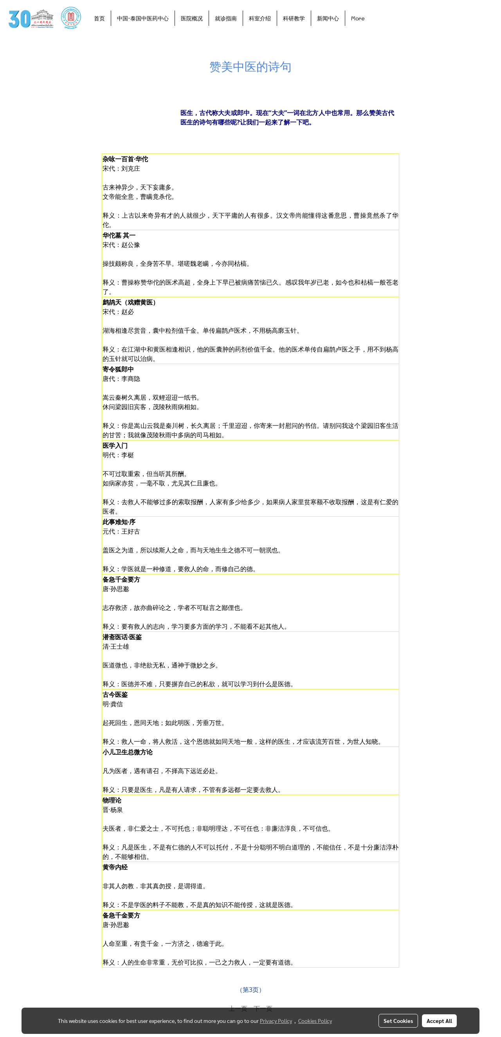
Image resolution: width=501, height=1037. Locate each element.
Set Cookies (398, 1020)
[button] (378, 18)
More (358, 18)
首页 (99, 18)
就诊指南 (226, 18)
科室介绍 (260, 18)
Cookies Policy (315, 1020)
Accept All (439, 1020)
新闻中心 (328, 18)
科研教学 (294, 18)
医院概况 (192, 18)
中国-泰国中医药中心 (143, 18)
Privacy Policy (276, 1020)
